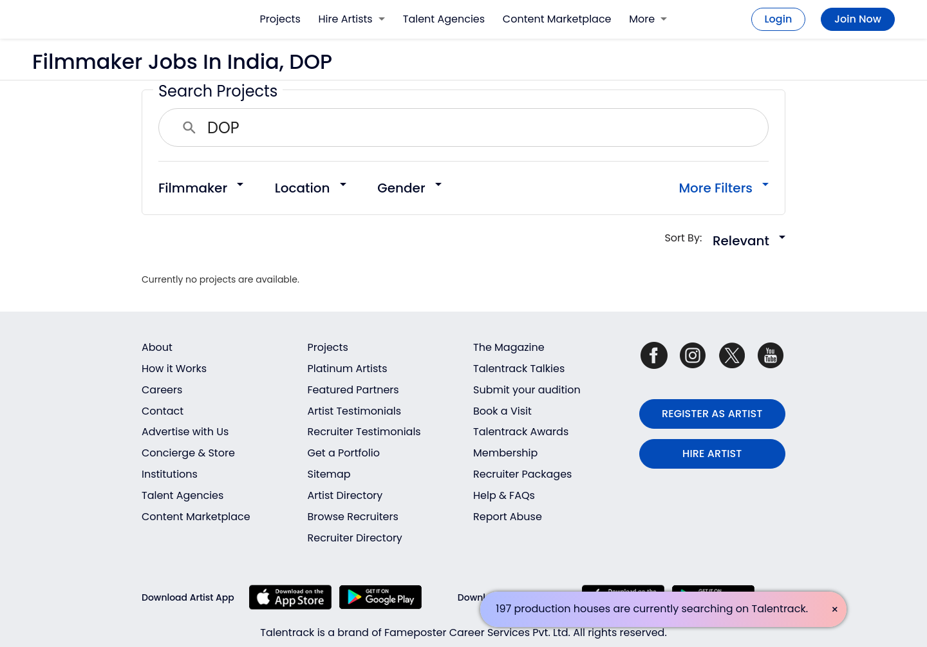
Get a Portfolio (344, 452)
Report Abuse (507, 516)
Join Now (857, 19)
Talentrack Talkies (519, 368)
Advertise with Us (185, 431)
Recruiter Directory (355, 537)
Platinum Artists (348, 368)
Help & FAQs (504, 495)
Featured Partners (353, 389)
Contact (162, 411)
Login (778, 19)
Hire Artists (352, 19)
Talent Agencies (444, 19)
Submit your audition (527, 389)
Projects (280, 19)
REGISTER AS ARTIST (712, 413)
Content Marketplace (557, 19)
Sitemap (329, 474)
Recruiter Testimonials (364, 431)
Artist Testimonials (355, 411)
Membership (505, 452)
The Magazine (509, 347)
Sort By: (687, 237)
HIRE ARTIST (712, 453)
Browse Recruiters (353, 516)
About (157, 347)
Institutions (170, 474)
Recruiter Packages (522, 474)
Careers (162, 389)
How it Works (174, 368)
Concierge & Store (188, 452)
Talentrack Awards (520, 431)
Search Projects (217, 91)
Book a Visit (502, 411)
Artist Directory (345, 495)
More (648, 19)
